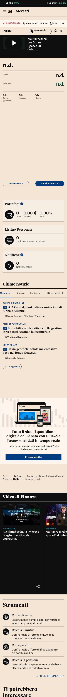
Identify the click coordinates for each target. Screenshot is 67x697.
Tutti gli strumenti (49, 675)
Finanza (51, 528)
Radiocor (9, 528)
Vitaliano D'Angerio (34, 316)
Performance (16, 183)
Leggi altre (12, 366)
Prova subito (33, 457)
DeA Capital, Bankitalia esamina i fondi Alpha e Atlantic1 (32, 309)
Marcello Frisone (15, 358)
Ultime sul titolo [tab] (55, 293)
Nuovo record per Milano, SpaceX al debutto (37, 44)
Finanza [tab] (20, 293)
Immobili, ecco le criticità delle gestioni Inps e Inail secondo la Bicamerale (33, 330)
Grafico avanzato (50, 183)
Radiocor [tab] (35, 293)
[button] (41, 31)
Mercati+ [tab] (5, 293)
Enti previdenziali (14, 324)
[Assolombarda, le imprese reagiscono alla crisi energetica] (21, 514)
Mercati (22, 11)
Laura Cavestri (14, 316)
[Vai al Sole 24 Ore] (10, 11)
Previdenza (10, 345)
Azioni (7, 30)
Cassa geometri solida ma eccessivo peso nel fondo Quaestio (30, 351)
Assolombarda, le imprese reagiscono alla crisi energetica (21, 535)
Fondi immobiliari (14, 303)
